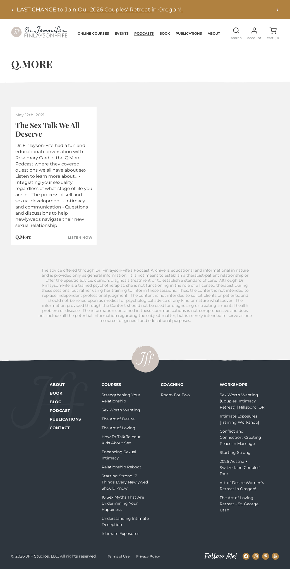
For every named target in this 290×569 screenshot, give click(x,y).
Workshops (233, 384)
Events (122, 33)
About (214, 33)
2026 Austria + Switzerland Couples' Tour (240, 467)
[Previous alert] (12, 10)
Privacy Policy (148, 556)
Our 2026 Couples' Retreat (115, 9)
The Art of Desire (118, 418)
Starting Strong (235, 452)
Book (164, 33)
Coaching (172, 384)
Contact (60, 427)
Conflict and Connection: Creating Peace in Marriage (240, 437)
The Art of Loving (118, 427)
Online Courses (93, 33)
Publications (189, 33)
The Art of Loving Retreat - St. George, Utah (239, 504)
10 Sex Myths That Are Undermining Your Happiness (123, 503)
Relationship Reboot (121, 467)
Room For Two (175, 394)
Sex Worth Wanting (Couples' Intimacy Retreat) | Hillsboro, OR (242, 401)
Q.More (23, 237)
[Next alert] (277, 10)
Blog (55, 401)
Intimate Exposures (120, 533)
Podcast (60, 410)
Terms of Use (119, 556)
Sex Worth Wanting (121, 409)
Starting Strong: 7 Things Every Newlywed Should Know (125, 482)
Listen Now (80, 238)
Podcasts (144, 33)
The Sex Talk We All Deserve (47, 129)
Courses (111, 384)
